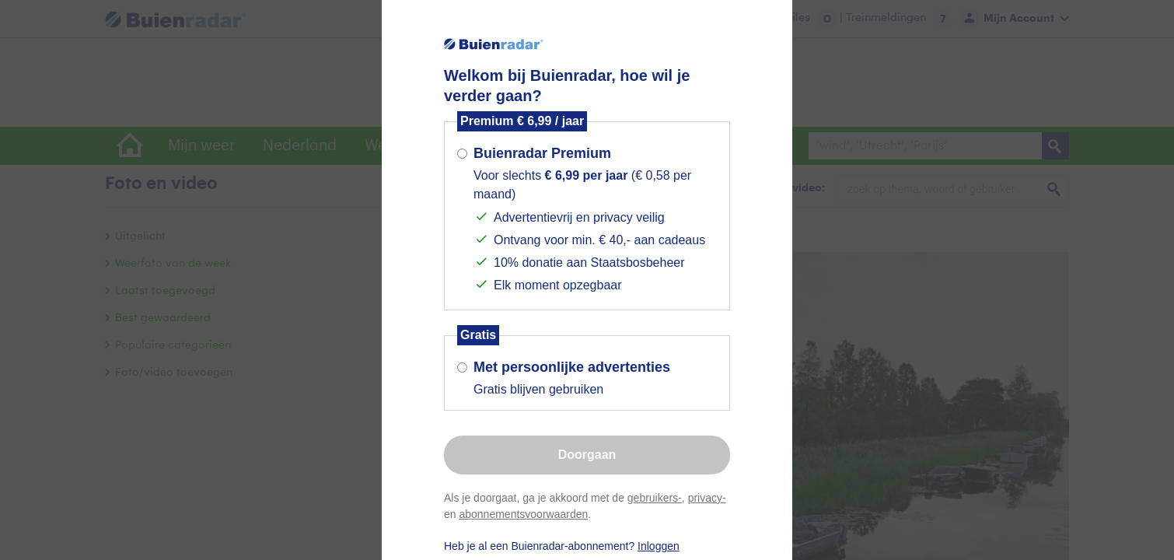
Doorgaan (587, 454)
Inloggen (659, 546)
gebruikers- (654, 498)
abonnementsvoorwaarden (523, 514)
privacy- (707, 498)
